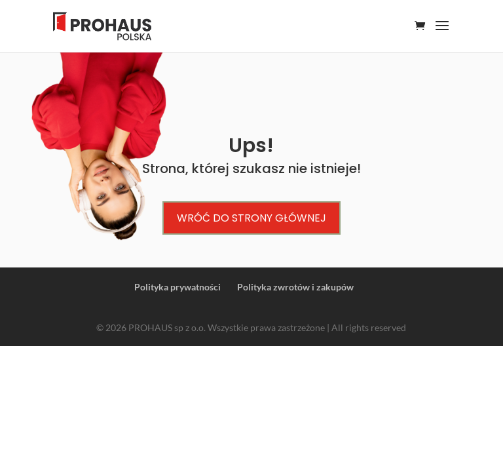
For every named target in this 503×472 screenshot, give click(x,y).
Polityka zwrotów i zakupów (295, 286)
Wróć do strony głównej (251, 218)
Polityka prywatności (177, 286)
